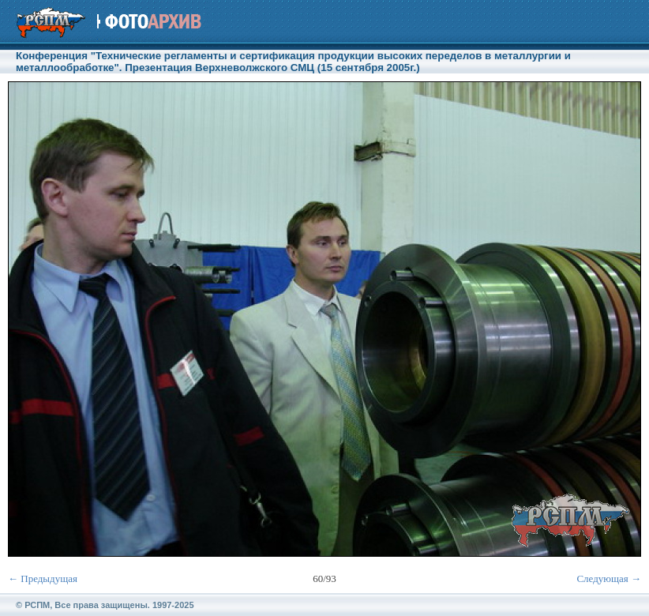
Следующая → (608, 578)
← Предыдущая (42, 578)
